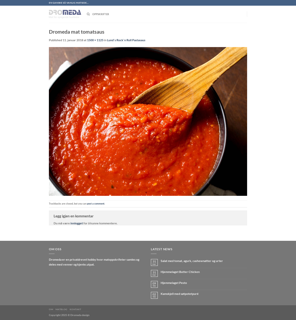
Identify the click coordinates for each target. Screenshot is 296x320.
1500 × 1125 (95, 40)
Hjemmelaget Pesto (174, 282)
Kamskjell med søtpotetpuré (180, 293)
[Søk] (88, 14)
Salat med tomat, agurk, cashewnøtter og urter (192, 261)
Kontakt (75, 309)
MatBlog (61, 309)
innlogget (76, 223)
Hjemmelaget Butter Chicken (180, 272)
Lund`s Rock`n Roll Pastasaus (126, 40)
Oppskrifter (100, 14)
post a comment (95, 203)
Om (51, 309)
